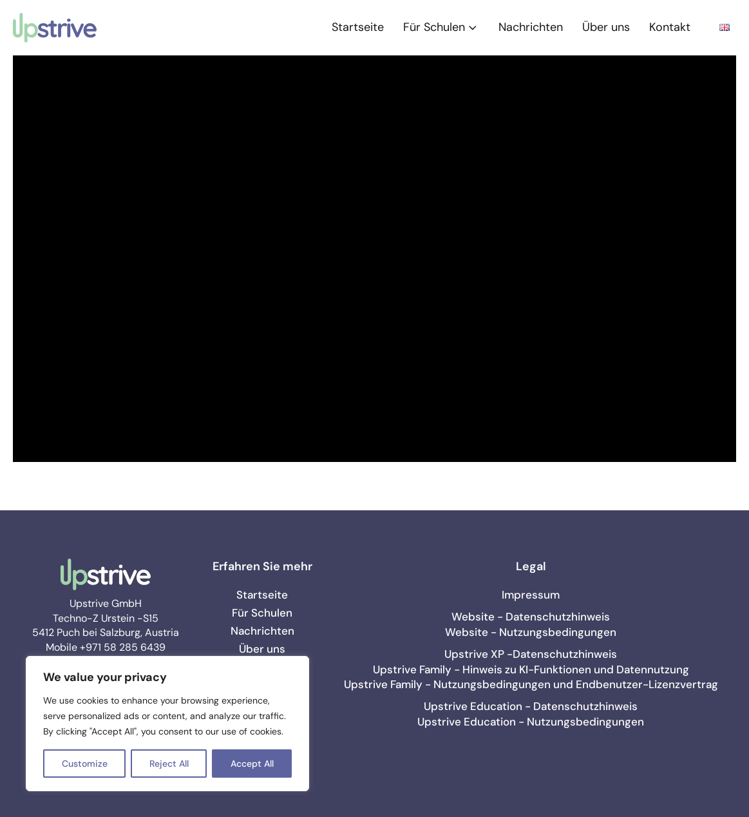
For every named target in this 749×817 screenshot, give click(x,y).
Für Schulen (441, 27)
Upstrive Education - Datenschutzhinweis (531, 706)
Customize (85, 763)
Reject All (169, 763)
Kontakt (669, 27)
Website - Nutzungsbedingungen (530, 632)
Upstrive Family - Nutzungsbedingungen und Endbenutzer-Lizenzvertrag (531, 684)
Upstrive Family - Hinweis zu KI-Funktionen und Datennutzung (531, 669)
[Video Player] (374, 259)
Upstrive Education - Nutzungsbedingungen (530, 722)
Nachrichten (530, 27)
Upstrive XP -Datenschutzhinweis (530, 654)
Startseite (358, 27)
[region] (167, 723)
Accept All (252, 763)
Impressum (531, 595)
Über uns (606, 27)
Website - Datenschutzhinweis (530, 617)
